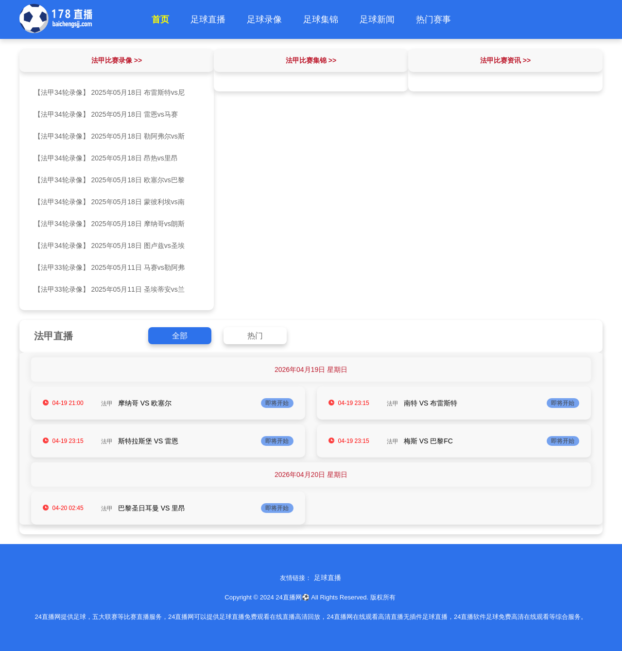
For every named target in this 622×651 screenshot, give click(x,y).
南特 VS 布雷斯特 (430, 403)
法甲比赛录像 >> (116, 60)
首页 (160, 19)
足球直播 (207, 19)
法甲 (107, 403)
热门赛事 (433, 19)
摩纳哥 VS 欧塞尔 (145, 403)
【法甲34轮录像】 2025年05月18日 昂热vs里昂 (106, 158)
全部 (180, 336)
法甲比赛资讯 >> (505, 60)
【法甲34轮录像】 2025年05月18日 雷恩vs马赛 (106, 114)
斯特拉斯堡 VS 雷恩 (148, 441)
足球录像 (264, 19)
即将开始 (277, 403)
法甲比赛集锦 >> (311, 60)
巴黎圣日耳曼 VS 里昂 (151, 508)
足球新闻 (377, 19)
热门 (255, 336)
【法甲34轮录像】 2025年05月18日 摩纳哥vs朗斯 (109, 224)
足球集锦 (320, 19)
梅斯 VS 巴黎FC (428, 441)
